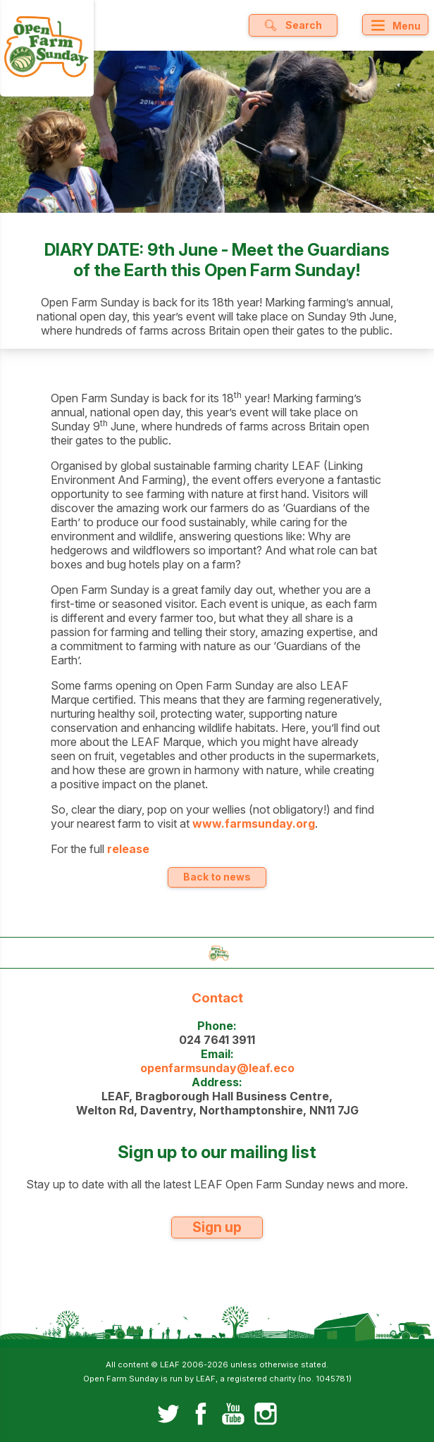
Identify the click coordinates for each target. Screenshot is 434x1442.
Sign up (217, 1227)
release (128, 849)
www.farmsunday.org (253, 823)
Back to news (217, 877)
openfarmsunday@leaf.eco (217, 1068)
